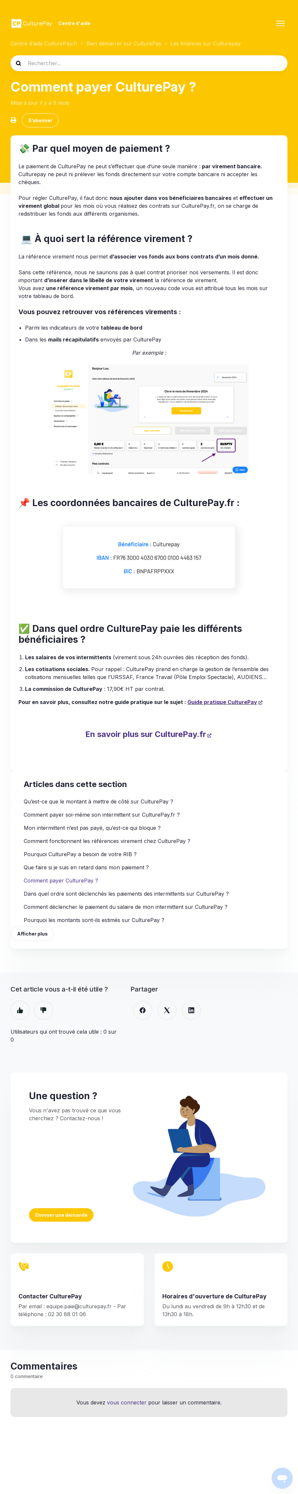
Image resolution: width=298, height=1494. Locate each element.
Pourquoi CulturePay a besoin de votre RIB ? (80, 855)
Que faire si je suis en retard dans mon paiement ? (86, 868)
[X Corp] (167, 1013)
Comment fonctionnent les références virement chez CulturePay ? (107, 842)
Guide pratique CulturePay (222, 703)
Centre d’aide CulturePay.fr (44, 43)
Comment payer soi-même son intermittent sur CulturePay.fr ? (102, 816)
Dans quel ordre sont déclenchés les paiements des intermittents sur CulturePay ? (126, 895)
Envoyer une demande (62, 1216)
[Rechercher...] (149, 63)
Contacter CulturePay (50, 1298)
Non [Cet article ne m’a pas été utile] (43, 1012)
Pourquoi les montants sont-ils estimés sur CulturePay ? (94, 921)
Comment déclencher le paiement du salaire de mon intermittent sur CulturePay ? (126, 908)
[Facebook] (142, 1013)
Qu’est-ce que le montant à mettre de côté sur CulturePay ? (98, 803)
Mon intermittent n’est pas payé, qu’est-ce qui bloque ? (92, 829)
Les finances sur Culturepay (205, 43)
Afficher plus (32, 935)
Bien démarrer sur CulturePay (124, 43)
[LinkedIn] (191, 1013)
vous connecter (127, 1405)
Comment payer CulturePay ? (61, 882)
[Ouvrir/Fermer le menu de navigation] (280, 23)
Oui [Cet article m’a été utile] (20, 1012)
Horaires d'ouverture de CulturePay (214, 1298)
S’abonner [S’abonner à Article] (41, 121)
